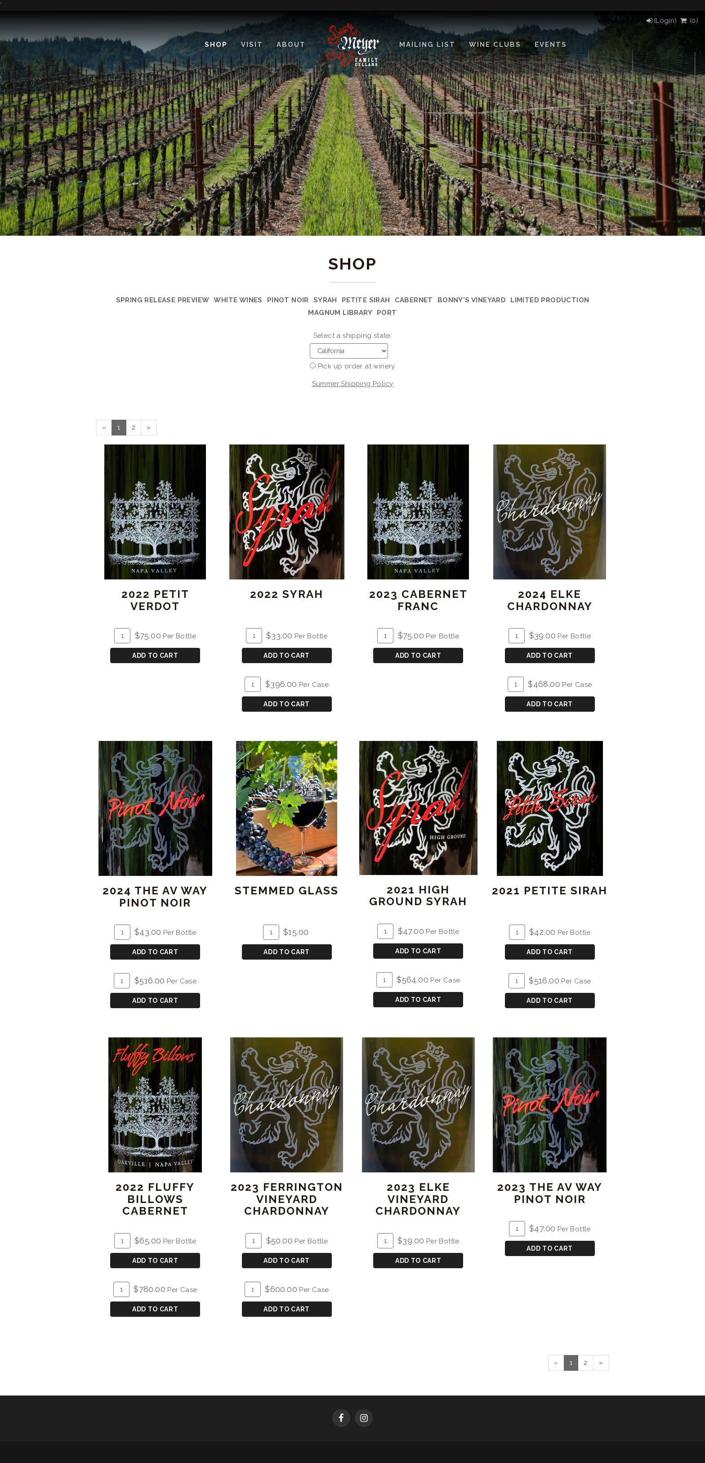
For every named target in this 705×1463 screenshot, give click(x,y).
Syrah (325, 300)
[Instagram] (363, 1419)
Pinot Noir (288, 300)
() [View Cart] (688, 21)
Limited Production (549, 300)
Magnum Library (340, 313)
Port (387, 313)
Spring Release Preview (163, 300)
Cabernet (414, 300)
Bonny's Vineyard (471, 300)
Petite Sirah (366, 300)
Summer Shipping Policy (352, 384)
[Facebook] (341, 1419)
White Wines (238, 300)
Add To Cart (155, 655)
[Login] (661, 21)
